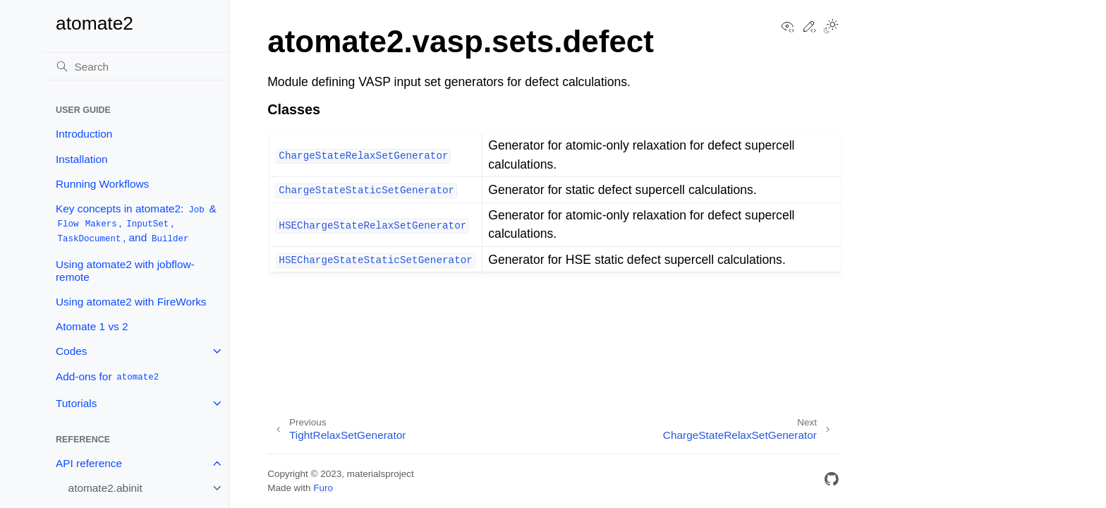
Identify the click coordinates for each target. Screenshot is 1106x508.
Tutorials (76, 403)
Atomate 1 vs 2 (92, 326)
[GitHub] (832, 481)
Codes (71, 351)
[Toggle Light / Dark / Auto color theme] (831, 27)
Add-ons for (108, 377)
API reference (89, 463)
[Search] (136, 66)
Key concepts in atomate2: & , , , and (136, 223)
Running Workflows (102, 184)
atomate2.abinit (105, 488)
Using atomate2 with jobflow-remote (125, 270)
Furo (323, 488)
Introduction (84, 134)
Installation (82, 159)
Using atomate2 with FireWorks (131, 302)
